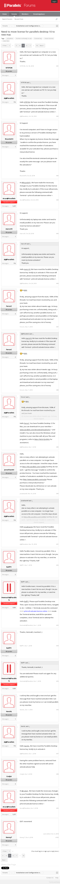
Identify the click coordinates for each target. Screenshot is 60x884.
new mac (5, 41)
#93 (57, 625)
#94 (57, 646)
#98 (57, 774)
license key (38, 38)
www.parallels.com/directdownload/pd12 (35, 430)
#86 (57, 283)
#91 (57, 544)
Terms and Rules (54, 882)
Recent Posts (19, 19)
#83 (57, 176)
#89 (57, 447)
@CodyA (25, 791)
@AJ (25, 290)
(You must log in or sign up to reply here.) (45, 851)
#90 (57, 493)
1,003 (14, 607)
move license (48, 38)
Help (56, 878)
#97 (57, 754)
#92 (57, 565)
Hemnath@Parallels (8, 598)
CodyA (9, 776)
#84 (57, 200)
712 (15, 102)
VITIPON (9, 68)
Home (4, 14)
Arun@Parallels (9, 198)
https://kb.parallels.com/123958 (33, 467)
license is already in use (23, 38)
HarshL (9, 711)
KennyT (9, 837)
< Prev (4, 45)
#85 (57, 233)
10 (37, 45)
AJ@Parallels (9, 98)
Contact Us (49, 878)
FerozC (9, 306)
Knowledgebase (39, 14)
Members (25, 14)
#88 (57, 390)
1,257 (14, 206)
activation (9, 38)
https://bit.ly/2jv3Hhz (42, 439)
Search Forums (7, 19)
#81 (57, 66)
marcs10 (9, 229)
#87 (57, 327)
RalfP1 (9, 567)
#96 (57, 710)
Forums (14, 14)
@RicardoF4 (26, 182)
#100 (57, 837)
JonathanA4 (9, 470)
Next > (42, 45)
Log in (54, 1)
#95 (57, 681)
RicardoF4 (9, 139)
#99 (57, 808)
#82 (57, 116)
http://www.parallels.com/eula (34, 479)
